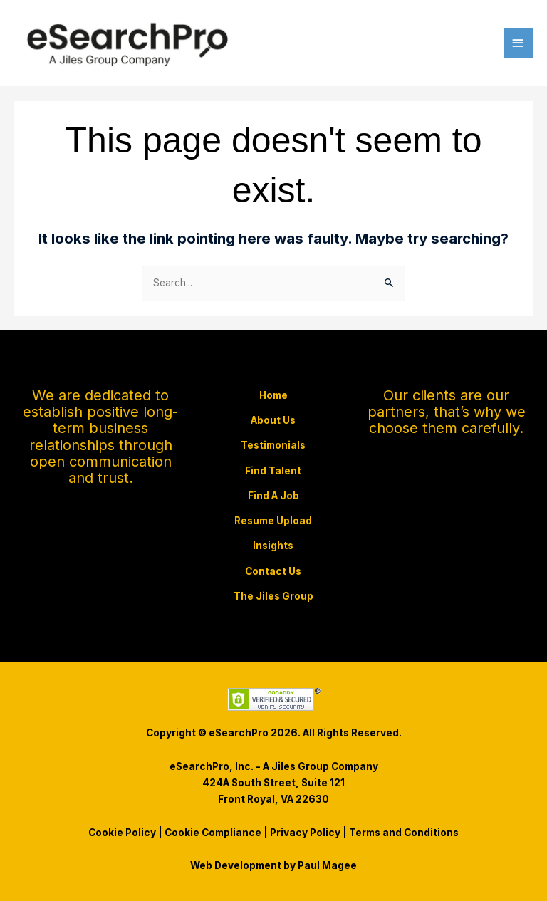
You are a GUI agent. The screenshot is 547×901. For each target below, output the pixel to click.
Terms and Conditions (404, 832)
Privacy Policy (305, 832)
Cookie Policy (122, 832)
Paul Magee (327, 865)
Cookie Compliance (213, 832)
